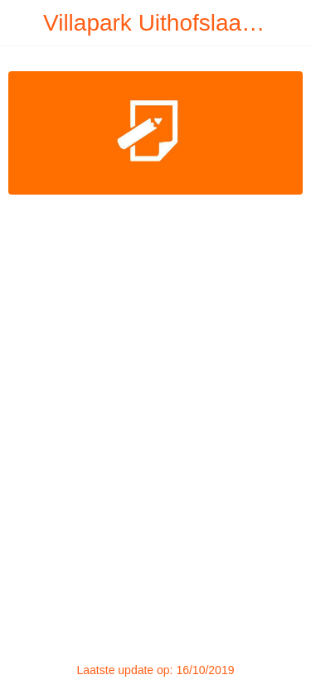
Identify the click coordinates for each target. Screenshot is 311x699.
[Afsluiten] (23, 23)
